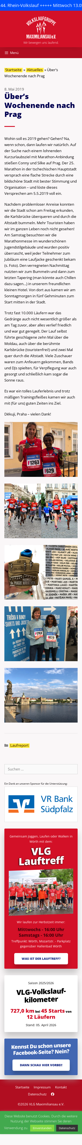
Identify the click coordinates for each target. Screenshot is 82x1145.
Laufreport (19, 745)
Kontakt (61, 1087)
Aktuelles (35, 69)
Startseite (13, 69)
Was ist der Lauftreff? (41, 959)
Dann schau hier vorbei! (41, 1065)
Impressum (42, 1087)
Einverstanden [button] (42, 1128)
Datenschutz (37, 1094)
